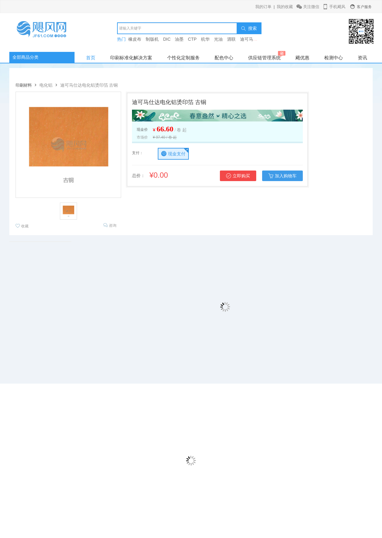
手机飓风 (333, 6)
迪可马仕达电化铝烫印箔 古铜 (89, 85)
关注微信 (308, 6)
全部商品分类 (25, 57)
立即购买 (238, 175)
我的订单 (263, 6)
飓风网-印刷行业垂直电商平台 (48, 32)
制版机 (152, 39)
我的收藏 (285, 6)
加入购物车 (282, 175)
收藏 (22, 226)
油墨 (179, 39)
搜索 (249, 28)
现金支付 (173, 153)
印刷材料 (24, 85)
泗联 (231, 39)
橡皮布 (134, 39)
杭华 (205, 39)
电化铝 (45, 85)
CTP (192, 39)
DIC (167, 39)
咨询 (109, 225)
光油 (218, 39)
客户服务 (360, 7)
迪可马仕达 (251, 39)
